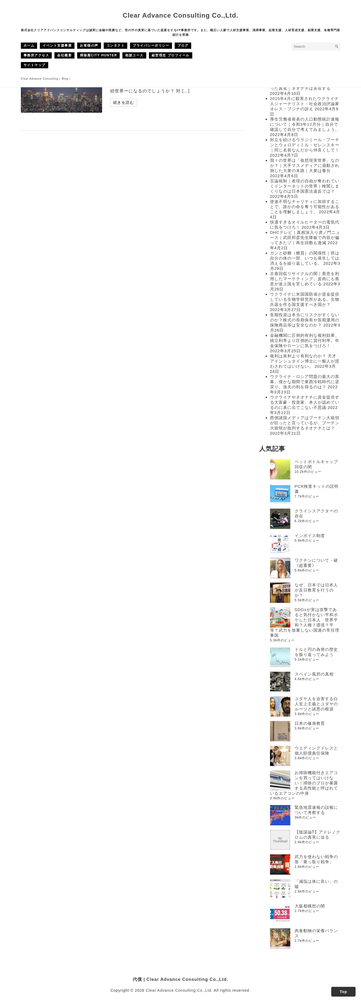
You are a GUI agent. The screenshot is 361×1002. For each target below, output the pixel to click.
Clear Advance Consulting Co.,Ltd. (180, 15)
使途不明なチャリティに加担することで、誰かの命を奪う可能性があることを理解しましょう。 (304, 206)
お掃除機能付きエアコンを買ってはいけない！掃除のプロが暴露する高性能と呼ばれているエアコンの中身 (304, 783)
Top (343, 992)
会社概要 (64, 55)
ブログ (182, 45)
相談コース (134, 55)
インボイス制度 (310, 535)
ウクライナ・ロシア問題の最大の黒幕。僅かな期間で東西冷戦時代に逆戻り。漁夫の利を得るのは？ (304, 381)
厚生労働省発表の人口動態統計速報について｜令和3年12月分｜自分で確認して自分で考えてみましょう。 (304, 124)
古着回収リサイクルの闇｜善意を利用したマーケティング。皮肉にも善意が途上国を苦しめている (304, 278)
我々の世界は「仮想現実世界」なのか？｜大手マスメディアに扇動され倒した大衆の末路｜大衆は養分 (304, 165)
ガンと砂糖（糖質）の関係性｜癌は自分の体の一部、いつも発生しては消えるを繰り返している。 (304, 258)
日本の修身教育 (310, 723)
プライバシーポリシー (151, 45)
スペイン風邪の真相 (314, 674)
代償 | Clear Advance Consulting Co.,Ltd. (180, 979)
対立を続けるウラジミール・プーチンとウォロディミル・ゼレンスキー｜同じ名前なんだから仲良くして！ (304, 144)
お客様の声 (89, 45)
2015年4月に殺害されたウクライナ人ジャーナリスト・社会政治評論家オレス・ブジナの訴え (304, 103)
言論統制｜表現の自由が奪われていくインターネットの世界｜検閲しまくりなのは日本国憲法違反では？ (304, 186)
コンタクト (115, 45)
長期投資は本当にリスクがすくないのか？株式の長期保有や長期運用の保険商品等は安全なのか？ (304, 319)
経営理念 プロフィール (171, 55)
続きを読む (123, 102)
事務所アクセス (36, 55)
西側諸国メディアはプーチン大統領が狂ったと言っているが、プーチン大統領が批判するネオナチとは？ (304, 422)
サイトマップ (34, 65)
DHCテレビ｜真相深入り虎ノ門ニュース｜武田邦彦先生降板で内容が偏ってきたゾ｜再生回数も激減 (305, 237)
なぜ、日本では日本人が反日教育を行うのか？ (316, 590)
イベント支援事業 (57, 45)
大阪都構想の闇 (310, 906)
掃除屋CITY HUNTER (98, 55)
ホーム (29, 45)
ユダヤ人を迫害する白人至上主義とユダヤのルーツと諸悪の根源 (316, 703)
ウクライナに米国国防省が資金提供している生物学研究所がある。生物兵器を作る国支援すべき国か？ (304, 299)
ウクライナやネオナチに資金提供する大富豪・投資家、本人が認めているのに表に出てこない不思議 (304, 402)
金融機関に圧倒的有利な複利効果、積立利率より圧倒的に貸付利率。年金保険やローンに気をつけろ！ (304, 340)
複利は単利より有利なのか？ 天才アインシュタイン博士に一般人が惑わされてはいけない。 (304, 361)
